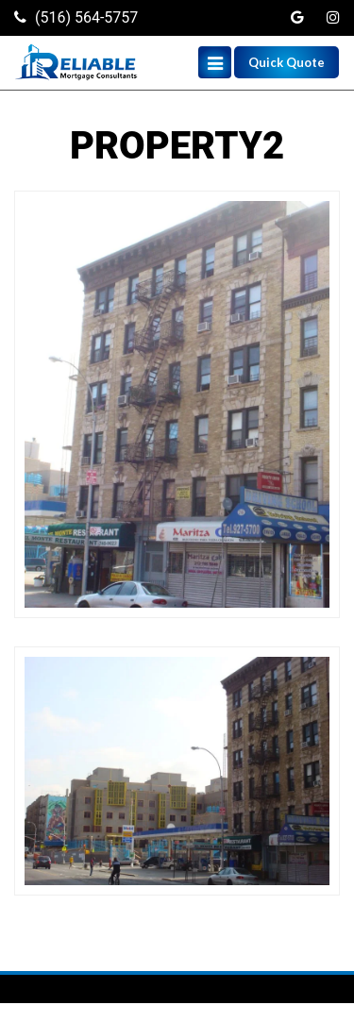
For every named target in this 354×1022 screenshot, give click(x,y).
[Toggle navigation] (214, 62)
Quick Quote (286, 62)
